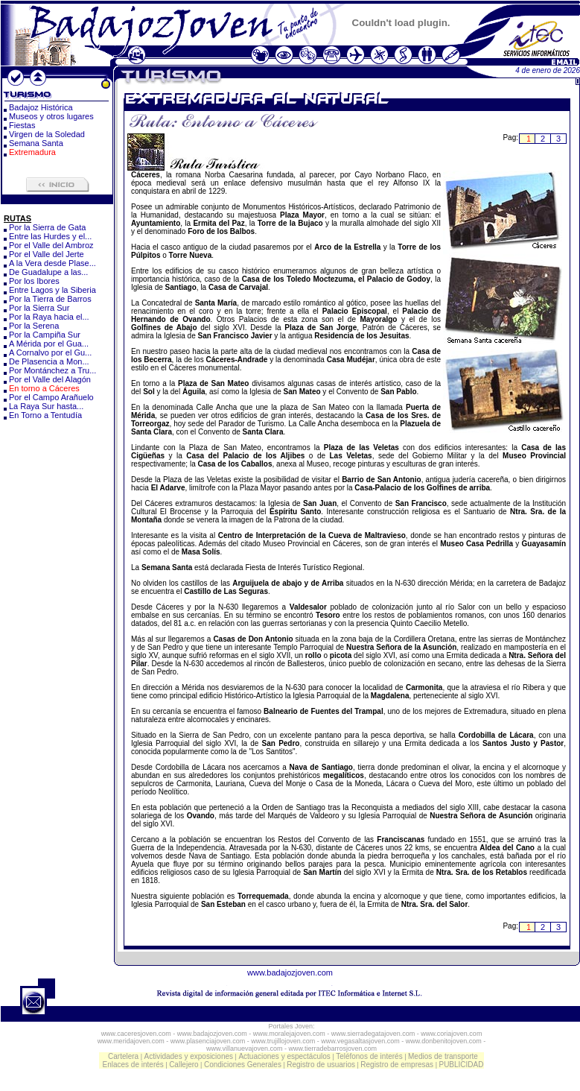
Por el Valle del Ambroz (51, 245)
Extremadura (32, 152)
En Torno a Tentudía (45, 415)
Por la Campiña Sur (44, 334)
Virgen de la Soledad (47, 134)
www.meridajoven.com (131, 1041)
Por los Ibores (34, 280)
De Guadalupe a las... (48, 272)
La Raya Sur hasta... (46, 406)
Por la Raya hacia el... (49, 316)
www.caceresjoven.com (136, 1033)
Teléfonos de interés (369, 1056)
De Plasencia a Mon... (49, 361)
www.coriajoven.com (451, 1033)
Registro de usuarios (321, 1064)
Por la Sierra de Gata (47, 227)
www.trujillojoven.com (283, 1041)
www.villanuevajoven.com (244, 1048)
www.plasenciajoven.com (208, 1041)
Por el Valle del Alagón (50, 379)
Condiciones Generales (242, 1064)
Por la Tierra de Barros (50, 298)
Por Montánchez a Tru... (52, 370)
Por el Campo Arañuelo (51, 397)
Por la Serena (34, 325)
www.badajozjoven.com (290, 972)
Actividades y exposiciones (189, 1056)
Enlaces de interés (133, 1064)
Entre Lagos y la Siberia (52, 289)
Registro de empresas (396, 1064)
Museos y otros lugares (51, 116)
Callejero (183, 1064)
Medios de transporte (443, 1056)
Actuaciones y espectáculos (284, 1056)
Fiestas (22, 125)
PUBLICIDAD (461, 1064)
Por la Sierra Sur (39, 307)
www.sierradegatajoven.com (373, 1033)
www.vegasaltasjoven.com (360, 1041)
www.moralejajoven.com (289, 1033)
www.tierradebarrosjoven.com (333, 1048)
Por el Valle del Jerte (46, 254)
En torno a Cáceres (44, 388)
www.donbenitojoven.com (444, 1041)
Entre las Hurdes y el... (50, 236)
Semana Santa (36, 143)
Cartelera (123, 1056)
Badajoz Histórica (41, 107)
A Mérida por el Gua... (49, 343)
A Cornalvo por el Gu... (50, 352)
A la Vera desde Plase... (52, 263)
